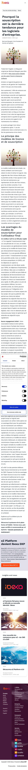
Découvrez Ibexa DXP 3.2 (10, 565)
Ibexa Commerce (6, 561)
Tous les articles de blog (9, 10)
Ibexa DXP (4, 548)
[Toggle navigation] (25, 2)
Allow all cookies (14, 407)
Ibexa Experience (20, 559)
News (19, 10)
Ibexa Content (11, 559)
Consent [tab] (5, 360)
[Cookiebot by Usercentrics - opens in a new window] (20, 357)
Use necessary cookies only (14, 412)
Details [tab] (14, 360)
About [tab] (22, 360)
